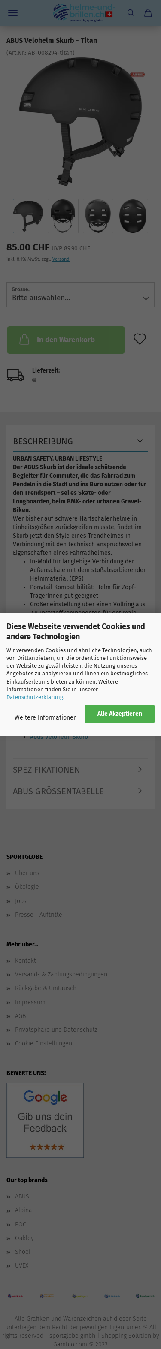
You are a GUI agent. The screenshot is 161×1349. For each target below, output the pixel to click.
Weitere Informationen (46, 717)
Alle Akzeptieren (119, 713)
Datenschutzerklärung (34, 697)
